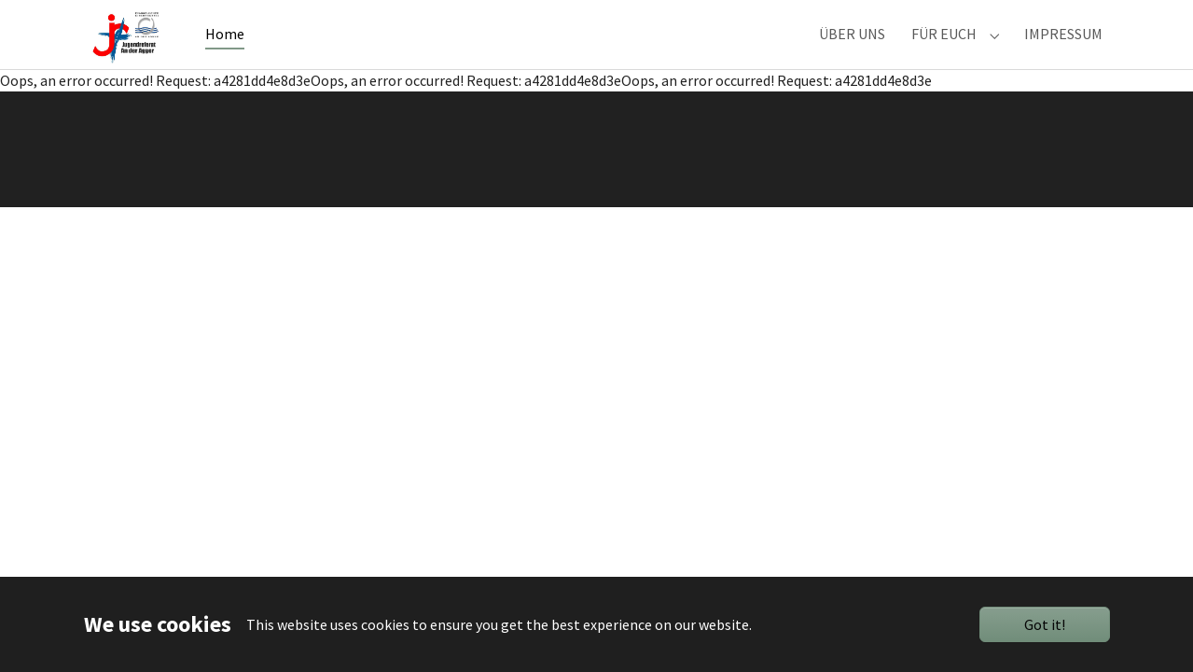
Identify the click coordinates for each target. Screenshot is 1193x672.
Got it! (1044, 624)
